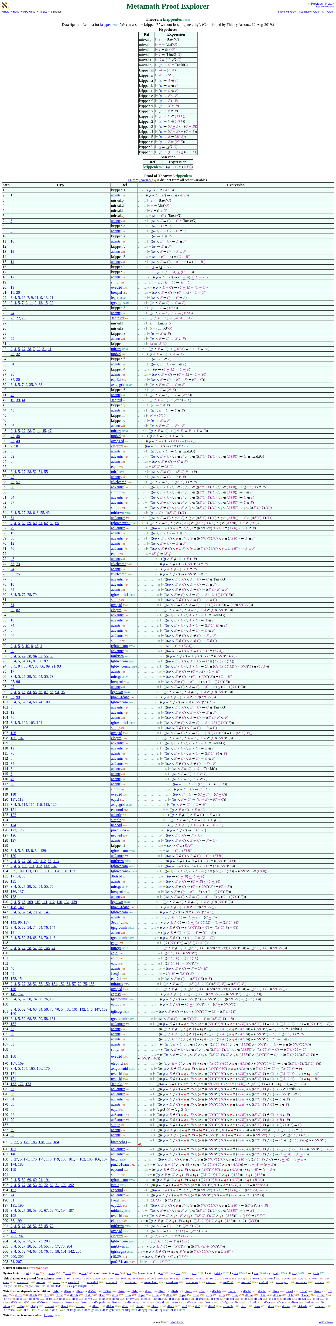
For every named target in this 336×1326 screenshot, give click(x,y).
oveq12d (117, 441)
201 (13, 1236)
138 (13, 897)
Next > (329, 3)
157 (21, 994)
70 (12, 548)
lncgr (115, 1159)
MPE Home (29, 11)
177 (48, 1142)
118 (13, 794)
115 (31, 804)
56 (12, 482)
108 (13, 907)
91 (53, 666)
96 (18, 682)
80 (12, 610)
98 (63, 692)
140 (21, 907)
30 (38, 349)
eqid (114, 467)
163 (13, 1084)
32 (18, 354)
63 (51, 523)
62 (46, 523)
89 (48, 666)
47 (49, 431)
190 (63, 1185)
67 (46, 1210)
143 (13, 922)
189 (13, 1169)
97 (12, 687)
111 (31, 866)
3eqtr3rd (117, 318)
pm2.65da (118, 830)
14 (12, 262)
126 (13, 835)
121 (13, 810)
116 (39, 804)
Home (16, 11)
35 (31, 385)
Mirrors (5, 11)
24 (12, 313)
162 (13, 1024)
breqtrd (116, 292)
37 (12, 379)
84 (35, 656)
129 (43, 851)
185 (90, 1159)
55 (46, 472)
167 (13, 1063)
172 (21, 1084)
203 (47, 1241)
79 (35, 595)
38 (40, 385)
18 (12, 292)
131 (65, 871)
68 (12, 538)
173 (28, 1084)
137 (21, 892)
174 (13, 1164)
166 (39, 1068)
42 (12, 436)
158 (52, 999)
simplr (116, 492)
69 (29, 1180)
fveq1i (116, 973)
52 (12, 456)
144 (52, 927)
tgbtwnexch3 (120, 523)
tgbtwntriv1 (120, 595)
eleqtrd (116, 610)
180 (63, 1159)
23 (12, 318)
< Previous (315, 3)
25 (23, 318)
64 (12, 518)
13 (46, 298)
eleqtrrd (117, 446)
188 (21, 1164)
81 (12, 605)
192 (71, 1185)
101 (75, 1009)
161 (52, 1019)
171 (13, 1074)
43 (12, 410)
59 (29, 523)
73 (18, 564)
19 (12, 287)
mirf (114, 472)
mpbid (116, 354)
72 (46, 1185)
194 (63, 1210)
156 (13, 989)
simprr (116, 1175)
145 (90, 1009)
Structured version (287, 11)
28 (29, 349)
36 (12, 374)
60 (35, 523)
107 (21, 738)
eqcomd (117, 810)
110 (42, 871)
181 (71, 1159)
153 (13, 979)
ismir (115, 1185)
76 (12, 717)
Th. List (43, 11)
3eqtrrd (116, 400)
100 (47, 702)
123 (13, 830)
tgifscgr (117, 1011)
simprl (116, 507)
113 (56, 861)
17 (12, 277)
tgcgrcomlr (119, 927)
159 (104, 1009)
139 (74, 902)
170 (47, 1068)
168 (13, 1056)
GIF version (328, 11)
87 (40, 656)
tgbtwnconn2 (121, 666)
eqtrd (115, 799)
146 (52, 938)
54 (40, 472)
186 (97, 1159)
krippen (106, 25)
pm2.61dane (120, 697)
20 (18, 292)
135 (13, 881)
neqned (116, 835)
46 (12, 426)
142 (82, 1009)
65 (57, 523)
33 (12, 441)
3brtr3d (116, 876)
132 (54, 866)
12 (12, 251)
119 (20, 799)
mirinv (116, 349)
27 (23, 349)
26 (12, 354)
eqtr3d (116, 379)
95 (12, 682)
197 (71, 1210)
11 (36, 298)
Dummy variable (140, 180)
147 (97, 1009)
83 (12, 697)
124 (13, 825)
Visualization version (309, 11)
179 (56, 1159)
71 (40, 1180)
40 (12, 395)
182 (82, 1159)
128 (57, 871)
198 (13, 1216)
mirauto (117, 984)
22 (51, 303)
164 (24, 1068)
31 (44, 349)
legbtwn (117, 692)
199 (19, 1221)
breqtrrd (117, 682)
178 (41, 1142)
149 (13, 994)
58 (12, 487)
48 (18, 436)
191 (47, 1180)
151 (54, 984)
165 (32, 1068)
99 (18, 697)
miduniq (117, 1210)
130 (13, 856)
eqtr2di (116, 979)
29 (12, 339)
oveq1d (116, 605)
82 (18, 610)
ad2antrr (117, 456)
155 (91, 984)
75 (18, 574)
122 (13, 815)
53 (23, 523)
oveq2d (116, 287)
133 (72, 871)
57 (18, 482)
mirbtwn (117, 513)
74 (12, 589)
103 (32, 723)
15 (46, 303)
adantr (115, 195)
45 (44, 431)
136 (13, 892)
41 (23, 400)
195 (13, 1205)
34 (12, 364)
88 (51, 656)
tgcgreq (116, 303)
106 (13, 733)
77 (23, 595)
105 (13, 738)
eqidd (115, 1004)
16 (23, 298)
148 (47, 948)
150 (47, 984)
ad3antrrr (118, 518)
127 (13, 840)
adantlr (116, 815)
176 (34, 1159)
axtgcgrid (118, 385)
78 (29, 595)
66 (12, 1221)
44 (38, 431)
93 (59, 666)
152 (62, 984)
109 (35, 861)
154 (21, 979)
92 (46, 661)
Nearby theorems (325, 6)
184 (56, 1142)
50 (16, 446)
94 (57, 692)
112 (43, 861)
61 (40, 523)
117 (13, 799)
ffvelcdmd (118, 482)
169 (21, 1063)
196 (21, 1205)
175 (26, 1142)
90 (12, 651)
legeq (115, 298)
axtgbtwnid (119, 1068)
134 (66, 902)
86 (29, 661)
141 (47, 912)
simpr (115, 282)
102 (24, 723)
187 (104, 1159)
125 (21, 830)
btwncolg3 (119, 1142)
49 (18, 441)
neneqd (116, 825)
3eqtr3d (117, 1084)
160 (13, 1014)
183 (34, 1142)
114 (24, 804)
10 (12, 241)
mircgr (116, 676)
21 (51, 298)
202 (21, 1236)
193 (13, 1190)
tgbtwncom (119, 646)
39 (18, 400)
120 (54, 804)
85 (36, 666)
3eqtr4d (117, 922)
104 (39, 723)
